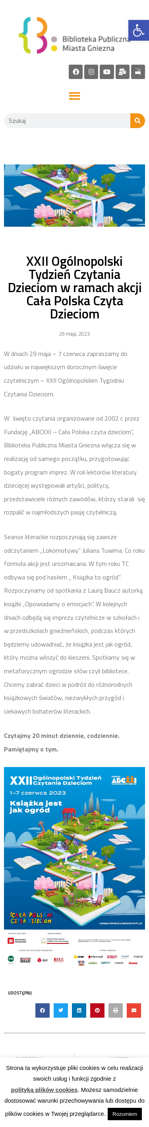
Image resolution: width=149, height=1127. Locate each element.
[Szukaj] (137, 120)
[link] (138, 30)
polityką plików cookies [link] (44, 1089)
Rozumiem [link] (124, 1114)
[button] (74, 96)
